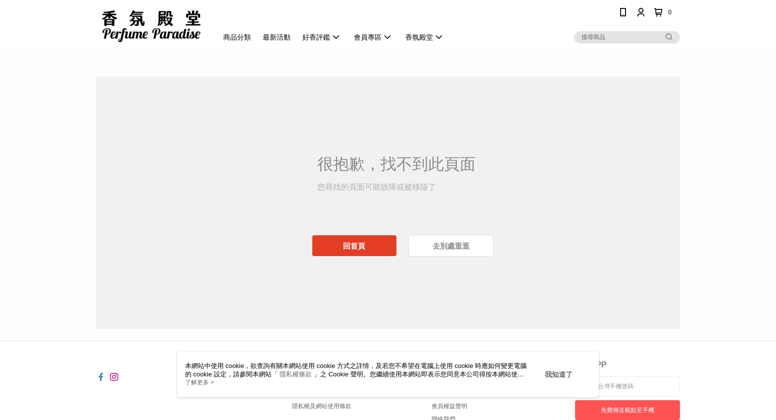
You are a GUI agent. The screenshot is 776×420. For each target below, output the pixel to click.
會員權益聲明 (449, 406)
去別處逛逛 (451, 246)
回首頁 (354, 246)
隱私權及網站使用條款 (321, 406)
